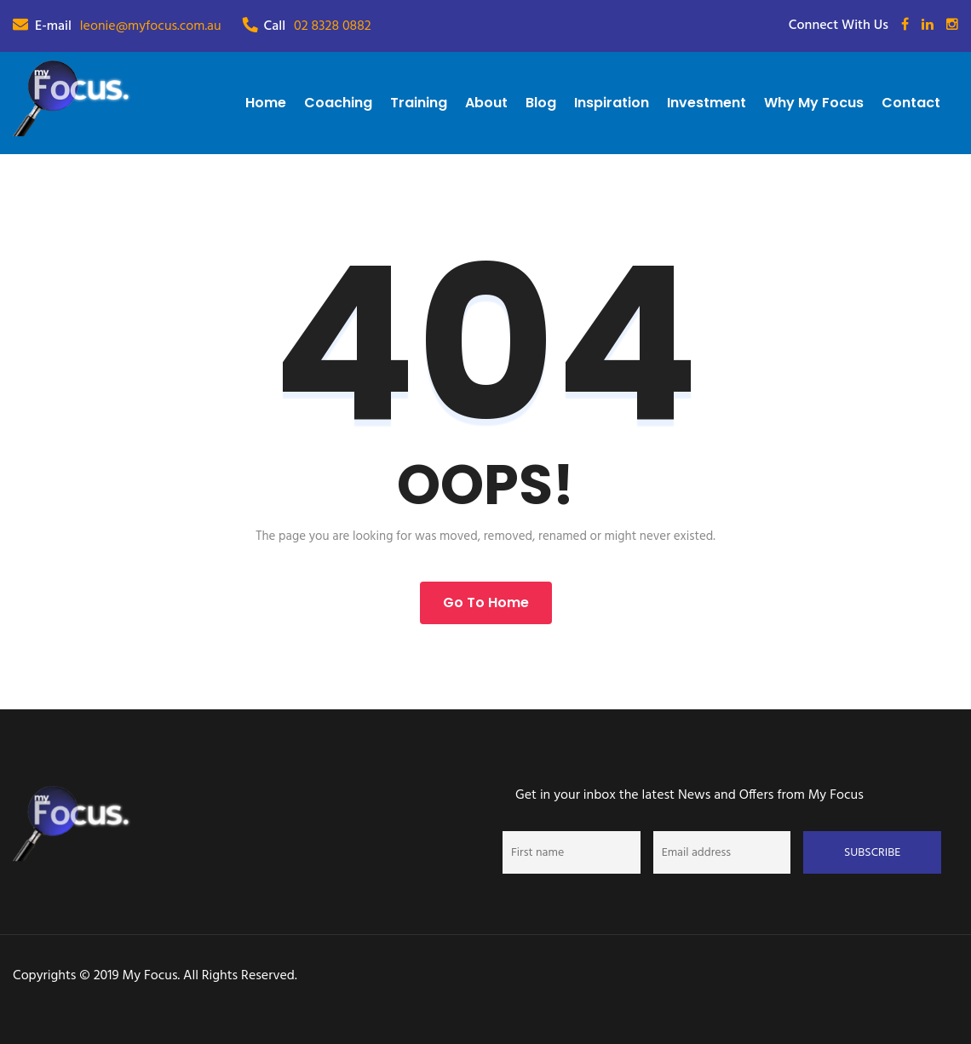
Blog (541, 102)
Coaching (338, 102)
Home (265, 102)
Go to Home (486, 602)
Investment (706, 102)
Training (418, 102)
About (486, 102)
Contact (911, 102)
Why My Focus (814, 102)
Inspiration (611, 102)
